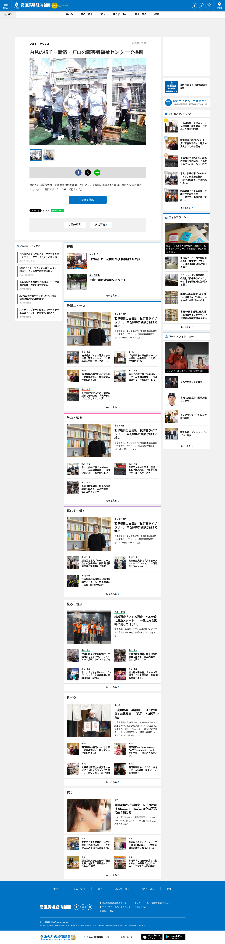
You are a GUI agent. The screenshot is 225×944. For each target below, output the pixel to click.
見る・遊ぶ (87, 14)
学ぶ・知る (141, 14)
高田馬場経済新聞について (114, 903)
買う (102, 14)
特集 (156, 14)
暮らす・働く (120, 14)
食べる (69, 14)
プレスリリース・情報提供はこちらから (153, 903)
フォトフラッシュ (39, 43)
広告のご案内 (108, 911)
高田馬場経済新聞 (32, 5)
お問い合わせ (141, 907)
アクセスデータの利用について (116, 907)
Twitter (201, 5)
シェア (46, 210)
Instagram (208, 5)
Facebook (194, 5)
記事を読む (88, 199)
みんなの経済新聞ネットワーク (58, 937)
